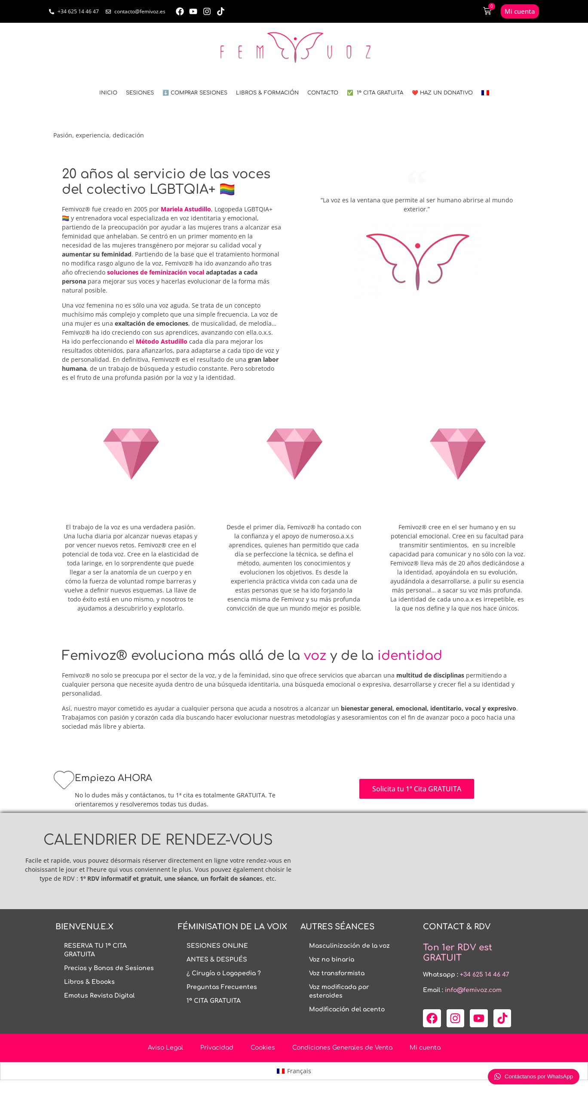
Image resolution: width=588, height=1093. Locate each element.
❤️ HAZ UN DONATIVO (442, 93)
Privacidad (216, 1047)
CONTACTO (322, 93)
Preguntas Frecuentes (222, 987)
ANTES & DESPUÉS (217, 959)
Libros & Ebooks (89, 982)
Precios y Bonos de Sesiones (109, 968)
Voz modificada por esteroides (339, 991)
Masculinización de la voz (349, 946)
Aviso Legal (165, 1047)
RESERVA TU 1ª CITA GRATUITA (95, 950)
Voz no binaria (331, 959)
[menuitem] (485, 93)
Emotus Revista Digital (99, 995)
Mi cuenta (425, 1047)
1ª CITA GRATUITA (214, 1001)
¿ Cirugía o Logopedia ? (224, 973)
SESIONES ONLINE (217, 946)
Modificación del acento (347, 1009)
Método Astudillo (161, 341)
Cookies (263, 1047)
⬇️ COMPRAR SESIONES (194, 93)
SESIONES (140, 93)
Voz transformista (336, 973)
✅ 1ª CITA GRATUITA (375, 93)
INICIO (108, 93)
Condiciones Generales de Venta (342, 1047)
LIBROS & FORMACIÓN (267, 93)
